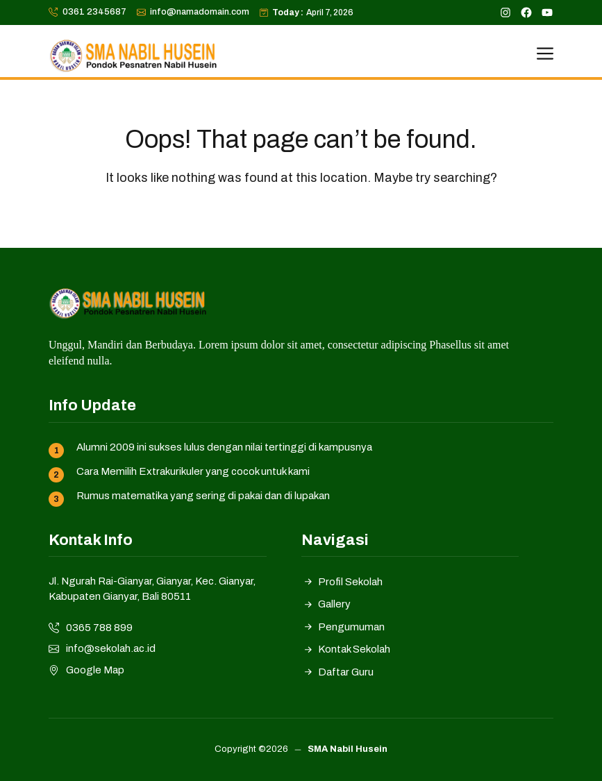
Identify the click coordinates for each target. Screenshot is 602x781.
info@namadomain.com (199, 12)
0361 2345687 (94, 12)
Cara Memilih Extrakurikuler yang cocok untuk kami (193, 471)
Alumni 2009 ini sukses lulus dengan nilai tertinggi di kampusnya (224, 447)
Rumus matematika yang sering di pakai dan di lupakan (203, 495)
